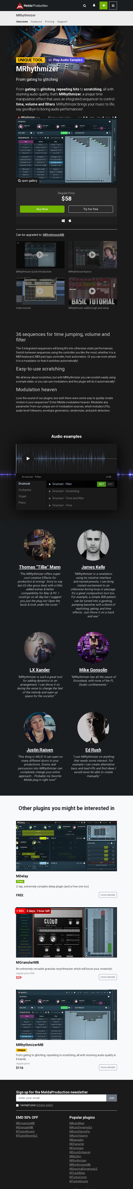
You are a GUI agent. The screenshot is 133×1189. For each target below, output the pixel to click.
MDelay (22, 876)
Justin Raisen (40, 749)
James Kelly (93, 567)
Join (111, 1098)
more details (108, 894)
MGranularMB (27, 962)
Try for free (90, 209)
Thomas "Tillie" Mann (40, 567)
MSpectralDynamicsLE (83, 1168)
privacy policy (44, 1105)
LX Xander (40, 669)
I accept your (36, 1105)
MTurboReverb (25, 1131)
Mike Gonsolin (93, 669)
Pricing (49, 21)
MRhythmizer (77, 1160)
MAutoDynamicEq (80, 1127)
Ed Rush (93, 749)
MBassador (76, 1139)
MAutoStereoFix (79, 1131)
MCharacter (76, 1144)
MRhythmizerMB (53, 235)
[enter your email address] (61, 1098)
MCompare (76, 1148)
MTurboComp (78, 1177)
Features (36, 21)
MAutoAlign (76, 1123)
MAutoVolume (78, 1135)
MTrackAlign (77, 1173)
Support (62, 21)
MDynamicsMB (25, 1123)
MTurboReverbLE (27, 1135)
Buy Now (42, 209)
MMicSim (75, 1156)
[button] (84, 5)
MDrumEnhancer (80, 1152)
